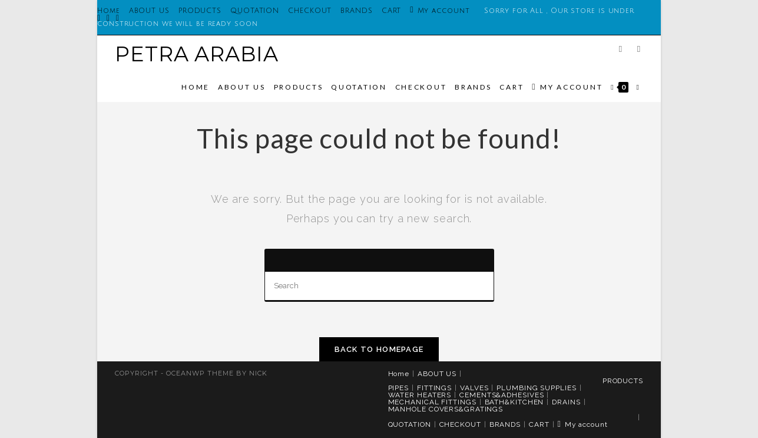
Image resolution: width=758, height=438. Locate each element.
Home (399, 374)
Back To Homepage (379, 349)
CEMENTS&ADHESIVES (501, 395)
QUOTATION (254, 11)
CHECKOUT (310, 11)
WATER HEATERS (420, 395)
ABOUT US (149, 11)
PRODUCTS (199, 11)
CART (392, 11)
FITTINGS (434, 388)
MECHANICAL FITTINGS (432, 402)
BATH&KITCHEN (514, 402)
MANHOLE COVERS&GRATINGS (446, 409)
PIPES (398, 388)
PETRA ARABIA (197, 54)
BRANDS (356, 11)
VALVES (474, 388)
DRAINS (566, 402)
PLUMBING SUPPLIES (536, 388)
